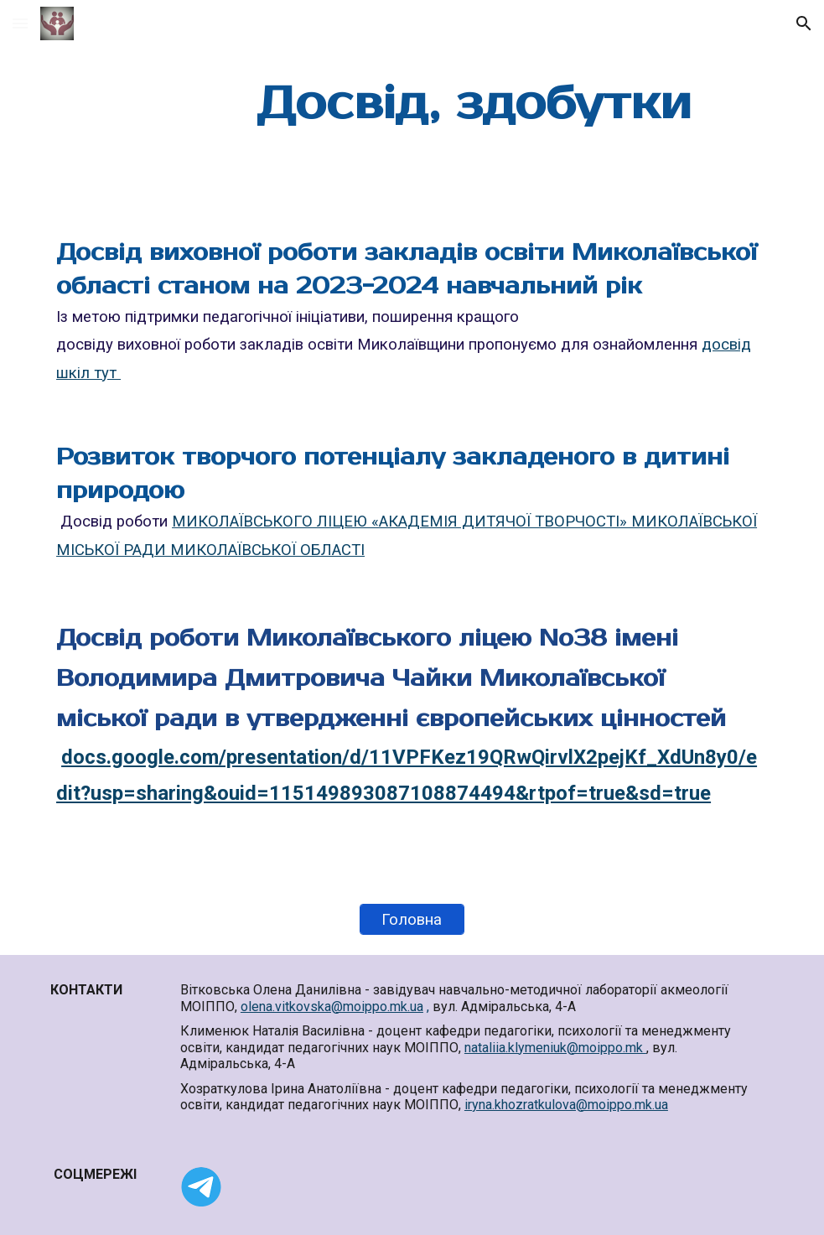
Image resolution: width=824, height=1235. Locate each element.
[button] (20, 23)
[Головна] (412, 919)
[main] (474, 105)
